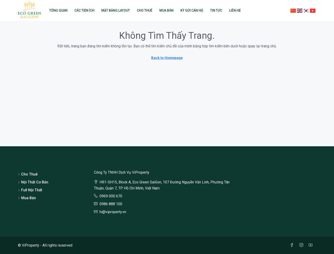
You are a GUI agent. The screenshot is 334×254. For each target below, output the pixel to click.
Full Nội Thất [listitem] (30, 190)
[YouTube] (311, 245)
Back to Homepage (167, 58)
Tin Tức (216, 10)
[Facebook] (293, 245)
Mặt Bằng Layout (115, 10)
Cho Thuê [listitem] (28, 174)
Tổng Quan (58, 10)
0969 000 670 (111, 196)
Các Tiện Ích (84, 10)
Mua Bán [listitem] (27, 198)
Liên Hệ (235, 10)
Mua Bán (166, 10)
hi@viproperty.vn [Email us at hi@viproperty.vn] (113, 212)
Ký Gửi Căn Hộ (191, 10)
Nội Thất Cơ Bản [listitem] (33, 182)
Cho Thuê (144, 10)
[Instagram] (302, 245)
